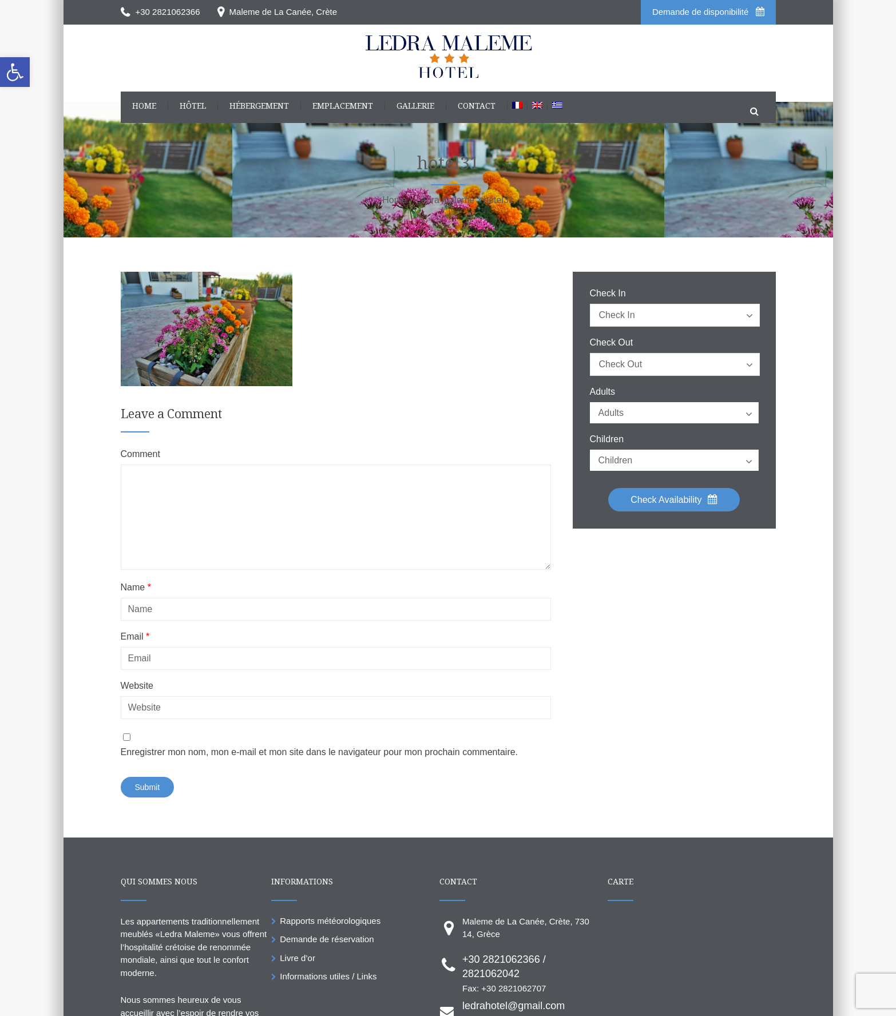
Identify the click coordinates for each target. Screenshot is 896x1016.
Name (136, 587)
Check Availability (674, 499)
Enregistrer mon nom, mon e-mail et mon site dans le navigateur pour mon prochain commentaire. (319, 752)
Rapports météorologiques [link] (330, 921)
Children (607, 439)
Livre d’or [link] (297, 958)
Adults (602, 391)
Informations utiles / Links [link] (328, 976)
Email (135, 636)
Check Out (611, 342)
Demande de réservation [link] (327, 939)
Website (137, 685)
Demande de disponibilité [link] (708, 12)
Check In (608, 293)
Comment (140, 454)
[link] (15, 72)
